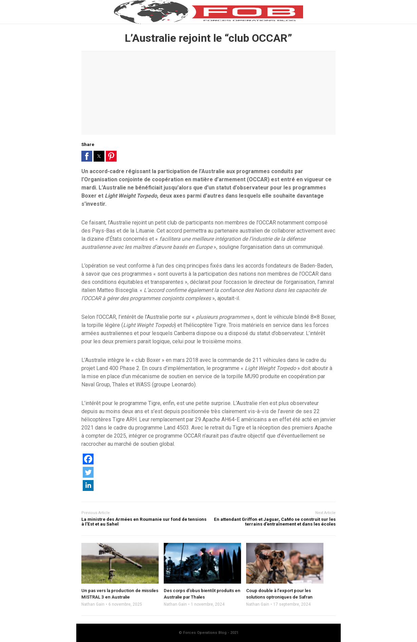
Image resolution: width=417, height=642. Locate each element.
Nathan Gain (92, 604)
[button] (86, 156)
